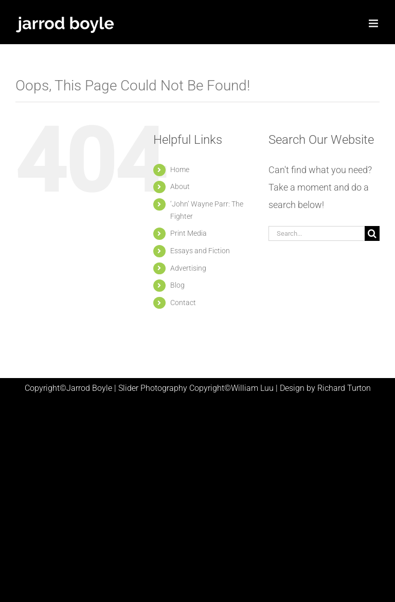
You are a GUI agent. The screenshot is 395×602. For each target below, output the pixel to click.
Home (179, 169)
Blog (177, 285)
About (180, 186)
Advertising (188, 268)
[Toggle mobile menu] (374, 23)
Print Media (188, 233)
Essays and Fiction (200, 251)
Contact (183, 302)
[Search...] (316, 233)
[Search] (372, 233)
